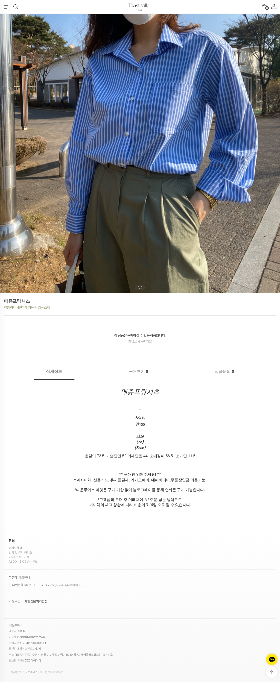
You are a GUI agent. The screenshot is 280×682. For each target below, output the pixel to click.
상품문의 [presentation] (224, 371)
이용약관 (14, 597)
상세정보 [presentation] (54, 371)
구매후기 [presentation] (138, 371)
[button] (16, 6)
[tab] (54, 371)
